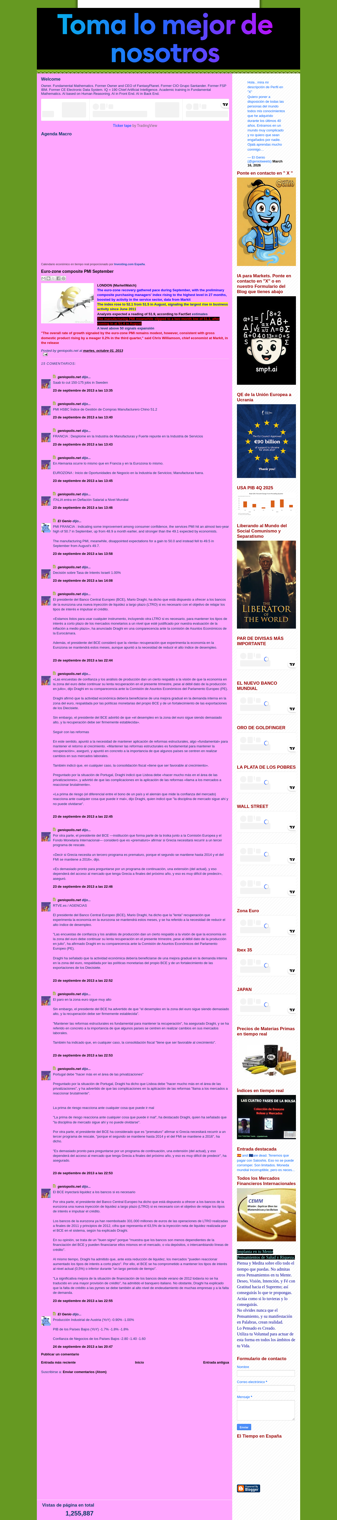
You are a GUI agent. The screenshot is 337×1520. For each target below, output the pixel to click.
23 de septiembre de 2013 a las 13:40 (83, 417)
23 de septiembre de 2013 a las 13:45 (83, 481)
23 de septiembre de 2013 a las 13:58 (83, 554)
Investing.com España (129, 264)
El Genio (65, 521)
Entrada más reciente (58, 1362)
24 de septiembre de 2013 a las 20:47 (83, 1347)
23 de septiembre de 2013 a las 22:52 (83, 981)
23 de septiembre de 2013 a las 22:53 (83, 1055)
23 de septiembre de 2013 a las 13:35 (83, 390)
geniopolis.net (69, 377)
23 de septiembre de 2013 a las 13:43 (83, 444)
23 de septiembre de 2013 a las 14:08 (83, 581)
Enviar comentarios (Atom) (84, 1372)
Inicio (139, 1362)
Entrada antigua (216, 1362)
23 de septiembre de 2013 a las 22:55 (83, 1301)
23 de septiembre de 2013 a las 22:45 (83, 816)
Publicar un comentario (60, 1354)
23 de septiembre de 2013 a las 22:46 (83, 887)
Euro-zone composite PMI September (77, 271)
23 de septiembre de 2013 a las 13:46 (83, 508)
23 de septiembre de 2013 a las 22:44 (83, 660)
